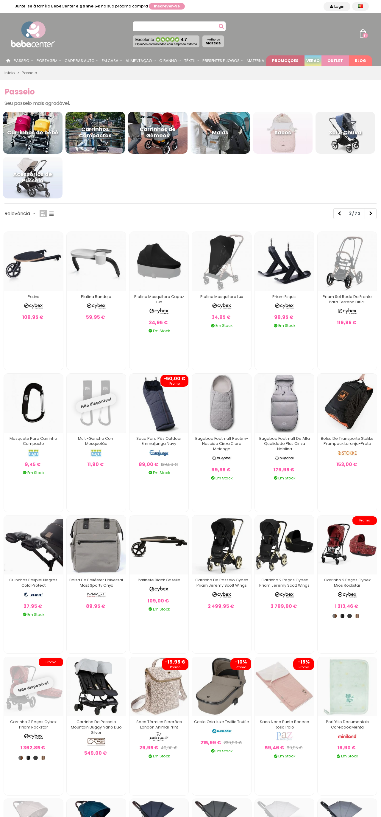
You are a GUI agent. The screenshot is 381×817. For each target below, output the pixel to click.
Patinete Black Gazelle (159, 580)
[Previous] (339, 213)
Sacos (282, 132)
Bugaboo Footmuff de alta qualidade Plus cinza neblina (284, 444)
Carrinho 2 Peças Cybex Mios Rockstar (347, 582)
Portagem (47, 60)
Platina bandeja (96, 296)
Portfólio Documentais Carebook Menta (347, 724)
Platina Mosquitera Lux (221, 296)
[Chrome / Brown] (334, 616)
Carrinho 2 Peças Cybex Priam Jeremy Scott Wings (284, 582)
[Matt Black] (349, 616)
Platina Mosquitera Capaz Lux (159, 299)
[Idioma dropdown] (360, 6)
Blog (360, 60)
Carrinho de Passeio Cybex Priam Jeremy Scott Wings (221, 582)
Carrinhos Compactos (95, 132)
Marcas (213, 42)
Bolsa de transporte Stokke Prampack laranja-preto (347, 441)
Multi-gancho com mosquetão (96, 441)
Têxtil (189, 60)
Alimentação (139, 60)
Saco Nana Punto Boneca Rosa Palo (284, 724)
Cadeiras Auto (80, 60)
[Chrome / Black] (342, 616)
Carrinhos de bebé (32, 132)
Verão (313, 60)
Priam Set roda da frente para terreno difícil (347, 299)
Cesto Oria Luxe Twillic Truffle (221, 721)
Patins (33, 296)
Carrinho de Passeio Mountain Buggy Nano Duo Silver (96, 727)
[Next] (371, 213)
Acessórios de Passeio (32, 177)
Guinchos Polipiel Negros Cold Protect (33, 582)
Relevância (20, 213)
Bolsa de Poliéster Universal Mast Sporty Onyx (96, 582)
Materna (255, 60)
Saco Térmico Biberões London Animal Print (159, 724)
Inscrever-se (167, 6)
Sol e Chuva (345, 132)
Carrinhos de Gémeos (158, 132)
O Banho (168, 60)
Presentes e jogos (221, 60)
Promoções (285, 60)
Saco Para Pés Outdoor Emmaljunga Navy (159, 441)
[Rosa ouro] (357, 616)
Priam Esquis (284, 296)
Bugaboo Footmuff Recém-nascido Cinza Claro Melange (221, 444)
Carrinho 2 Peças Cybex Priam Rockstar (33, 724)
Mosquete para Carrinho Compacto (33, 441)
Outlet (335, 60)
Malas (220, 132)
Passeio (21, 60)
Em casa (110, 60)
